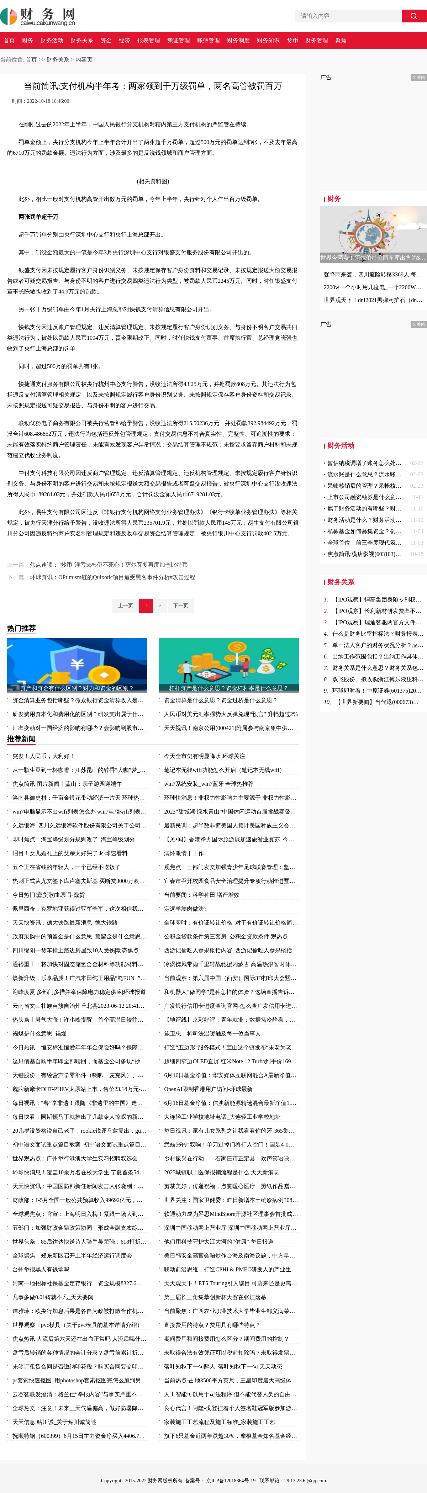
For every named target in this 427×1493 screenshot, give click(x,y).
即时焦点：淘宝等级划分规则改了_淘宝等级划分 (73, 839)
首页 (9, 40)
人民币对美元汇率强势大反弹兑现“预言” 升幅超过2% (231, 714)
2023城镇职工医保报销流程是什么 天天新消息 (221, 1172)
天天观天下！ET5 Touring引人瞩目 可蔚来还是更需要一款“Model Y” (231, 1283)
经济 (124, 40)
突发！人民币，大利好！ (43, 756)
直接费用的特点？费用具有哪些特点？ (212, 1325)
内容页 (84, 60)
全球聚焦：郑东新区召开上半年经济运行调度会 (72, 1256)
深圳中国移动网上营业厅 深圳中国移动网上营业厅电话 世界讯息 (231, 1228)
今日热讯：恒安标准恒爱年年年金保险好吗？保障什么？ (79, 1047)
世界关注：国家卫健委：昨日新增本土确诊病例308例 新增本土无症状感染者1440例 (231, 1200)
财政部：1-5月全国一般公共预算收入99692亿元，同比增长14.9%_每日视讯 (79, 1200)
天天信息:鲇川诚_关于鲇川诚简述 (54, 1422)
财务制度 (238, 40)
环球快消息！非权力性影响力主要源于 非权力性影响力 (231, 798)
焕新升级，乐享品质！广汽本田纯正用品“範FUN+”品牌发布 (79, 978)
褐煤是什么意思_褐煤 (39, 1034)
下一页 (180, 605)
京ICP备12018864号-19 (231, 1480)
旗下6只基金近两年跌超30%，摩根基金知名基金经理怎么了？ (231, 1436)
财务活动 (52, 40)
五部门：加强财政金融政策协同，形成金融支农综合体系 (79, 1228)
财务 (27, 40)
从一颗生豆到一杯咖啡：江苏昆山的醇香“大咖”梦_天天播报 (79, 770)
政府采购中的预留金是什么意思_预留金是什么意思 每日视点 (79, 936)
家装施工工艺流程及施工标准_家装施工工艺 (219, 1422)
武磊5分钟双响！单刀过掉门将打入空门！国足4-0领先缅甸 (231, 1145)
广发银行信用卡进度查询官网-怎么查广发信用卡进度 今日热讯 (231, 1006)
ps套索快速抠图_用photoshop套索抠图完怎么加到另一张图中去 (79, 1380)
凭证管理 (178, 40)
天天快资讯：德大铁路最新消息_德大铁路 (65, 923)
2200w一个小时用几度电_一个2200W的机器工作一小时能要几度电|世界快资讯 (373, 287)
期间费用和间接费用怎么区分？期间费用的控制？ (226, 1339)
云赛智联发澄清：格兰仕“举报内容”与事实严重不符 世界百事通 (79, 1394)
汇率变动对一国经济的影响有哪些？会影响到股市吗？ (79, 728)
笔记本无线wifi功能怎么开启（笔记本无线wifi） (224, 770)
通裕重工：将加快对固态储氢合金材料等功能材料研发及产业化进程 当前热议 (79, 964)
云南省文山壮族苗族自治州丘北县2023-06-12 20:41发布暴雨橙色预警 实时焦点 (79, 1006)
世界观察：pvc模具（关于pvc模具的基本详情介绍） (77, 1325)
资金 (106, 40)
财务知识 (268, 40)
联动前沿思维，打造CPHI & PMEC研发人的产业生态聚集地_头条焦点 (231, 1269)
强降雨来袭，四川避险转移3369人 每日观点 (373, 274)
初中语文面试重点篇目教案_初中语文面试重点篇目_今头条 (79, 1145)
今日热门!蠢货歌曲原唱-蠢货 (48, 895)
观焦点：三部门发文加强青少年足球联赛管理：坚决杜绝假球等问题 (231, 867)
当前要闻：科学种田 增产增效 (201, 895)
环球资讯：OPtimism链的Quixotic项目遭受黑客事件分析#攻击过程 (112, 577)
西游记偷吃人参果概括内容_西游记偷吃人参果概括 (228, 950)
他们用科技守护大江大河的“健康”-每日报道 (219, 1242)
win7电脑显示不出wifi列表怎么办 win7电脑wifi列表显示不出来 (79, 812)
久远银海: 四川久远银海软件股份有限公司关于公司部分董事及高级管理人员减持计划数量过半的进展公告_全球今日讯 (79, 825)
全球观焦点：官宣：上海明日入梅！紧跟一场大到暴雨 (79, 1214)
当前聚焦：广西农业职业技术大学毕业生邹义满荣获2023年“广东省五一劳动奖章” (231, 1311)
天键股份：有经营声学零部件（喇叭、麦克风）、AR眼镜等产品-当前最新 (79, 1075)
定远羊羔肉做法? (185, 909)
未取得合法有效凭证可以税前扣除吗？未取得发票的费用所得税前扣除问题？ (231, 1353)
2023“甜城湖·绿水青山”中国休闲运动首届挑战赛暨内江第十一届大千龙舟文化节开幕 (231, 812)
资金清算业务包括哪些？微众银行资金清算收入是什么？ (79, 700)
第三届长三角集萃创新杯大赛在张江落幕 (215, 1297)
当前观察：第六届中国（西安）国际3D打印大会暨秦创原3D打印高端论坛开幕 (231, 978)
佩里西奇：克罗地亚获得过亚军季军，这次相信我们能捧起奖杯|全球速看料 (79, 909)
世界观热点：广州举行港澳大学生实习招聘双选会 (75, 1158)
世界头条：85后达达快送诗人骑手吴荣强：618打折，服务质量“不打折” (79, 1242)
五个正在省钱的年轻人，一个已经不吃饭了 (66, 867)
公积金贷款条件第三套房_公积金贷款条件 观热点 (226, 936)
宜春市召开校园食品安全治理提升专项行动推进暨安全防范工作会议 (231, 881)
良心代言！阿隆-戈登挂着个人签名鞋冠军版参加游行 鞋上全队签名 (231, 1408)
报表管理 (148, 40)
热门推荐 (21, 628)
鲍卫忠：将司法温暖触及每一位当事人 (212, 1034)
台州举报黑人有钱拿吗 (40, 1269)
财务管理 (316, 40)
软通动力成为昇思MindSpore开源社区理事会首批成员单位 (231, 1214)
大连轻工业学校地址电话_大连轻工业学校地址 (222, 1117)
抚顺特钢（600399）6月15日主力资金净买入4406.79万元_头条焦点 (79, 1436)
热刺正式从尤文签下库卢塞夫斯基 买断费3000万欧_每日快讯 (79, 881)
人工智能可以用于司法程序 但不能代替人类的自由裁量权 (231, 1394)
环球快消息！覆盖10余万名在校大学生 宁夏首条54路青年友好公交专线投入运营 (79, 1172)
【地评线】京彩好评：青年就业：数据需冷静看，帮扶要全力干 (231, 1020)
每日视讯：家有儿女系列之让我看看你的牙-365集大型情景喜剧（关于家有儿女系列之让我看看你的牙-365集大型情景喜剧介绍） (231, 1131)
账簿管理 (208, 40)
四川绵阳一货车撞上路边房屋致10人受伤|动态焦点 (75, 950)
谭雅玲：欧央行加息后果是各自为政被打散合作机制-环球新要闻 (79, 1311)
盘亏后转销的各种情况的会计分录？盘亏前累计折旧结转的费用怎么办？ (79, 1353)
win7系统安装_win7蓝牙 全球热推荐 (209, 784)
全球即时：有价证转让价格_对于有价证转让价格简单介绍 (231, 923)
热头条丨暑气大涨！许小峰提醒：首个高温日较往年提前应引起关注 (79, 1020)
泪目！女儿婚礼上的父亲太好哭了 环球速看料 (70, 853)
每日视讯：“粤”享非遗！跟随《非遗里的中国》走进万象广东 (79, 1103)
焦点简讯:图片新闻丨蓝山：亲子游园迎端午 (67, 784)
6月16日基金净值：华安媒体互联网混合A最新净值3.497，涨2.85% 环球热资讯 (231, 1075)
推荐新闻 (21, 739)
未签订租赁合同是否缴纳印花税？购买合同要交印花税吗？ (79, 1367)
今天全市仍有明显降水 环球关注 (204, 756)
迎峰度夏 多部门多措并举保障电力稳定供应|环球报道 (79, 992)
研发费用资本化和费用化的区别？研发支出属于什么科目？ (79, 714)
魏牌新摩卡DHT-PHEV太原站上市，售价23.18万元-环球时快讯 (79, 1089)
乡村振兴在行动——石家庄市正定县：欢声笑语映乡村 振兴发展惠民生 (231, 1158)
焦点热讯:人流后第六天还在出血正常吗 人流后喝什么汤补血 (79, 1339)
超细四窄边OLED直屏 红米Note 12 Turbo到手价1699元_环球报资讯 (231, 1061)
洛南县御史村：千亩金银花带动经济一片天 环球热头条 (79, 798)
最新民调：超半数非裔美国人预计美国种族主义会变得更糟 (231, 825)
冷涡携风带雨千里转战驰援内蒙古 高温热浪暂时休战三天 (231, 964)
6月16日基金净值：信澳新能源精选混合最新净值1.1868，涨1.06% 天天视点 (231, 1103)
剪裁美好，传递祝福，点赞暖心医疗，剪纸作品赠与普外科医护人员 (231, 1186)
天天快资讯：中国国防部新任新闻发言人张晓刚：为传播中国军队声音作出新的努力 (79, 1186)
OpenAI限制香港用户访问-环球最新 (208, 1089)
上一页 (125, 605)
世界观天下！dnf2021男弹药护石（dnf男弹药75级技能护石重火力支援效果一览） (373, 300)
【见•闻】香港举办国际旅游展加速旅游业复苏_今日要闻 (231, 839)
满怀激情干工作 (184, 853)
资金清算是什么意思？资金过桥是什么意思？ (221, 700)
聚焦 (341, 40)
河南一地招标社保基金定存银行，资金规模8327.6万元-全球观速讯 (79, 1283)
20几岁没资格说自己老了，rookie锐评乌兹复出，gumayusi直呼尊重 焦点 (79, 1131)
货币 (292, 40)
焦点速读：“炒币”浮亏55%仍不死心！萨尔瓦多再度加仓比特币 (109, 565)
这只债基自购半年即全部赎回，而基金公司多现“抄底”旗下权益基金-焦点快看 (79, 1061)
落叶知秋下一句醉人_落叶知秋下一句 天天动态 (223, 1367)
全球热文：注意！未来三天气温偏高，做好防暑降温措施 (79, 1408)
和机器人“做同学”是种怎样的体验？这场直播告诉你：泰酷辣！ (231, 992)
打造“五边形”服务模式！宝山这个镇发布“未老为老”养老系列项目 (231, 1047)
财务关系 (81, 40)
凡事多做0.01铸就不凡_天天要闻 (53, 1297)
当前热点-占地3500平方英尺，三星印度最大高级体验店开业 (231, 1380)
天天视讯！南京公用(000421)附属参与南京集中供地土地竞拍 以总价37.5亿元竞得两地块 (231, 728)
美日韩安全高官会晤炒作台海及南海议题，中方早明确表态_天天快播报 (231, 1256)
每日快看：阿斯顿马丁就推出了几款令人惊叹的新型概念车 (79, 1117)
